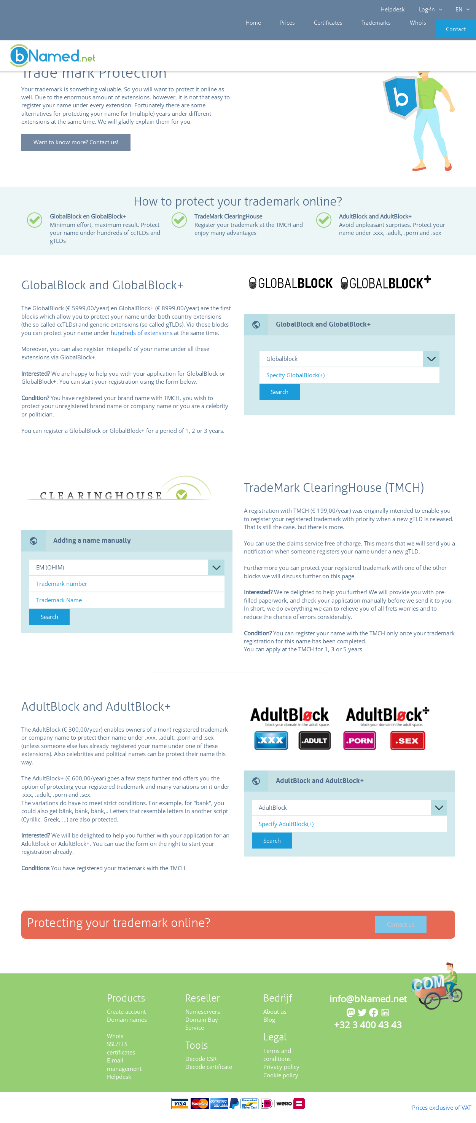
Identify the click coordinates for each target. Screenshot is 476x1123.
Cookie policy (280, 1083)
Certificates (313, 34)
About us (275, 1019)
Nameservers (202, 1019)
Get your (448, 57)
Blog (269, 1027)
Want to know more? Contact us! (80, 150)
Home (251, 34)
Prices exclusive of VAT (429, 1106)
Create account (126, 1019)
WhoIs (115, 1044)
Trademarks (356, 34)
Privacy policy (281, 1074)
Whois (392, 34)
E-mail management (124, 1072)
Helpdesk (394, 9)
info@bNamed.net (368, 1006)
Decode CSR (201, 1066)
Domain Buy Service (201, 1031)
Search (279, 400)
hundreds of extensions (141, 340)
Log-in (429, 9)
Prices (279, 34)
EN (459, 9)
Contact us (400, 932)
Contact (444, 34)
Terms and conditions (277, 1062)
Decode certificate (208, 1074)
